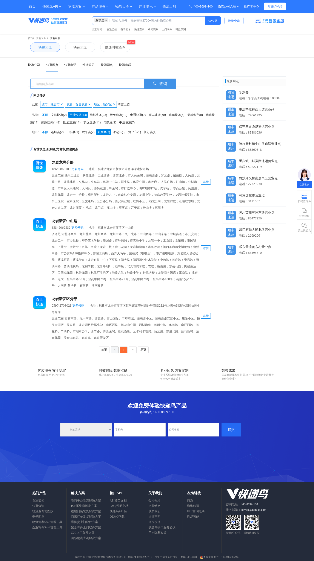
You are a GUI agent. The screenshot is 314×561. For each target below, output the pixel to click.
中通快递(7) (127, 122)
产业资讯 (147, 6)
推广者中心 (251, 6)
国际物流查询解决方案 (86, 538)
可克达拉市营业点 (252, 195)
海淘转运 (193, 506)
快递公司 (34, 65)
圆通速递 (231, 93)
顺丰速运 (231, 111)
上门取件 (167, 29)
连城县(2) (57, 132)
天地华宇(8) (195, 115)
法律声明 (154, 516)
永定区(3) (119, 132)
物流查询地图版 (42, 511)
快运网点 (107, 65)
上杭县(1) (72, 132)
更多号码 (77, 169)
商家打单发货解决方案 (86, 516)
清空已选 (124, 104)
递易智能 (193, 516)
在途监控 (112, 29)
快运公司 (89, 65)
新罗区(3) (103, 132)
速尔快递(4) (176, 115)
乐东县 (244, 92)
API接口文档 (118, 500)
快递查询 (139, 29)
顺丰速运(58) (157, 115)
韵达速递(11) (92, 122)
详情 (206, 182)
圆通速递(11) (71, 122)
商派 (190, 500)
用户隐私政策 (157, 532)
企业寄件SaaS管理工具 (47, 527)
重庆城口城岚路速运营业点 (258, 161)
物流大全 (123, 6)
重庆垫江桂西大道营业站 (256, 109)
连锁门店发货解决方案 (86, 511)
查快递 (212, 21)
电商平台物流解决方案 (86, 500)
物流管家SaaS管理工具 (47, 522)
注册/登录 (275, 6)
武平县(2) (88, 132)
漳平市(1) (134, 132)
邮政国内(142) (50, 122)
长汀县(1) (150, 132)
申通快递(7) (138, 115)
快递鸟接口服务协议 (161, 527)
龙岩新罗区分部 (64, 298)
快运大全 (76, 47)
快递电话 (70, 65)
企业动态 (154, 506)
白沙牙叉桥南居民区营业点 (258, 178)
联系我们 (154, 511)
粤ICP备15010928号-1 (140, 556)
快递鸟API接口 (120, 511)
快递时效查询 (113, 47)
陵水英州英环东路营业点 (256, 212)
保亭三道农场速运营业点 (256, 126)
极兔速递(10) (118, 115)
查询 (160, 83)
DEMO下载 (117, 516)
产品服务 (100, 6)
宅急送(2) (110, 122)
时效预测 (180, 29)
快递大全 (41, 38)
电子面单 (125, 29)
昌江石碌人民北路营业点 (256, 229)
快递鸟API (52, 6)
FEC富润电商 (196, 511)
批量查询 (234, 21)
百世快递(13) (78, 115)
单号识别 (153, 29)
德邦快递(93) (98, 115)
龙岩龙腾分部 (63, 162)
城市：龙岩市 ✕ (52, 104)
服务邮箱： (246, 509)
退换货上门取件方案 (84, 522)
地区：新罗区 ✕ (104, 104)
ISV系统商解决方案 (84, 506)
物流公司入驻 (228, 6)
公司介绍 (154, 500)
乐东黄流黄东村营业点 (255, 247)
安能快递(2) (58, 115)
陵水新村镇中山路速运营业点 (260, 143)
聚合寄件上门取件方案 (86, 527)
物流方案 (76, 6)
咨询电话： (242, 504)
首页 (32, 6)
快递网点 (55, 38)
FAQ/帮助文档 (119, 506)
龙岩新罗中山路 (64, 220)
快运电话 (125, 65)
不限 (45, 115)
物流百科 (169, 6)
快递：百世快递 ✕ (78, 104)
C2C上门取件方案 (83, 532)
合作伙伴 (154, 522)
